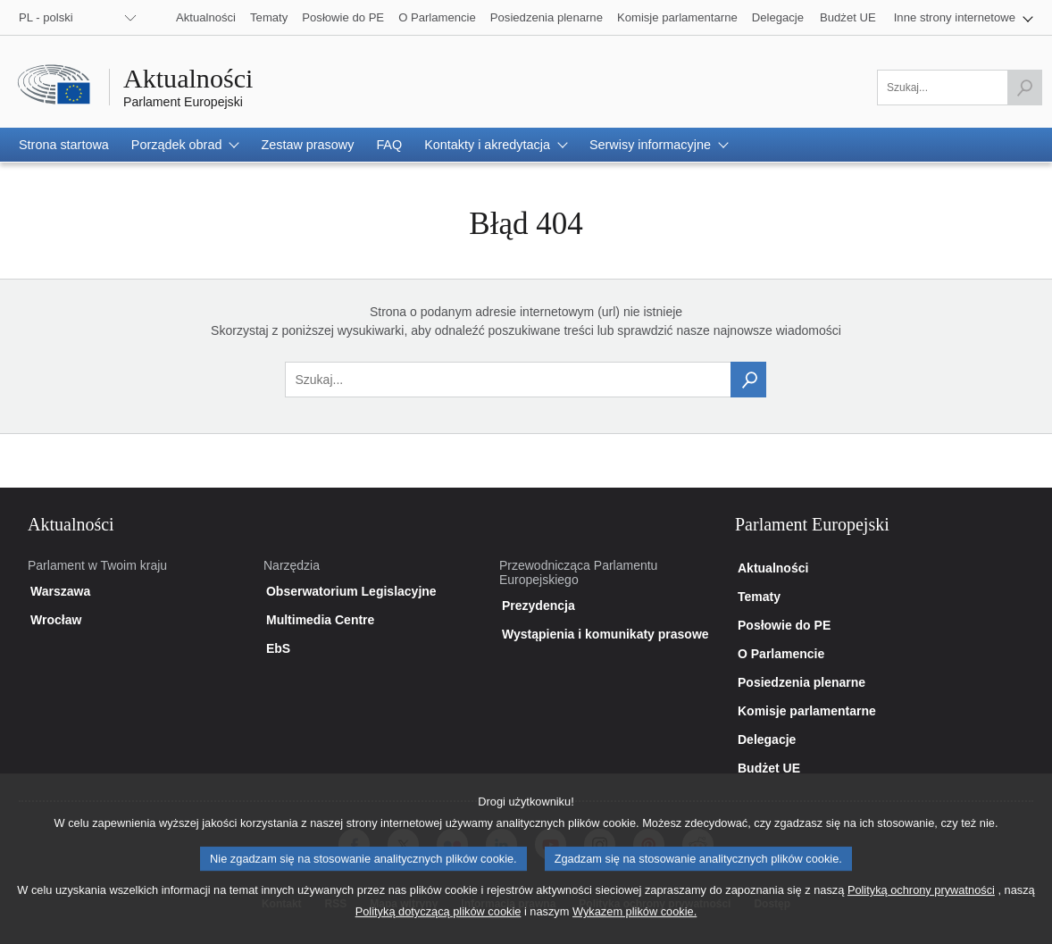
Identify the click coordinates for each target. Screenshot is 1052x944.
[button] (963, 17)
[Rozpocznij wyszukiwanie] (1024, 87)
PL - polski (46, 17)
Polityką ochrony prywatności (921, 905)
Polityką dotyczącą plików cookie (438, 926)
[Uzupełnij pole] (959, 87)
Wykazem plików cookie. (634, 926)
